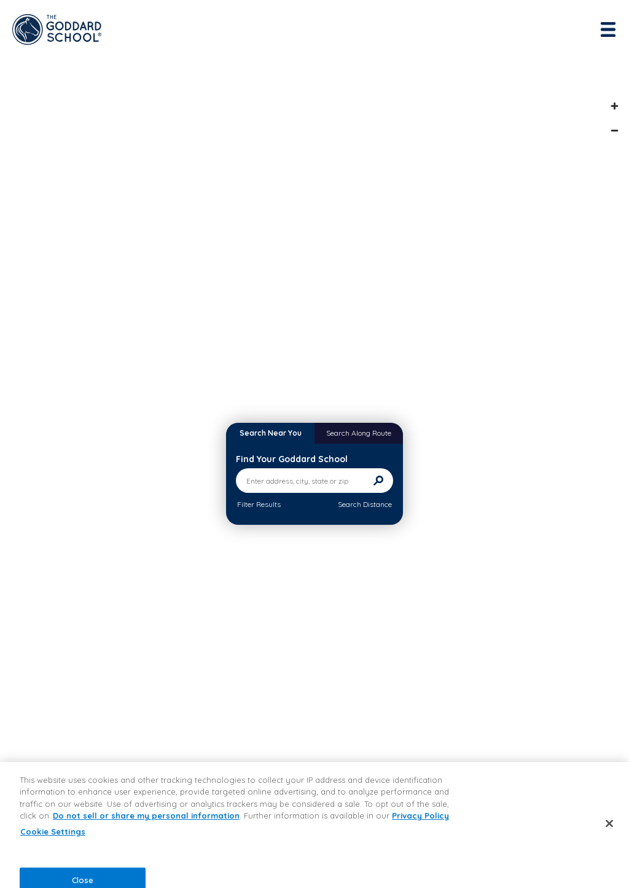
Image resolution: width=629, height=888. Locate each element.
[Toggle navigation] (609, 29)
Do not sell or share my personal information (146, 815)
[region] (314, 825)
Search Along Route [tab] (358, 433)
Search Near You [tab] (271, 433)
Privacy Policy (420, 815)
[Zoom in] (614, 106)
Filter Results (259, 504)
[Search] (378, 480)
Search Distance (365, 504)
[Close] (609, 823)
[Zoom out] (614, 130)
